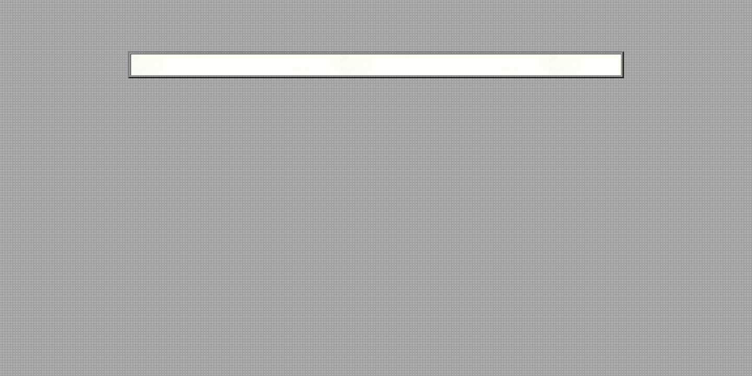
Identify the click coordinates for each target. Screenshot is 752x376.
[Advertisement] (376, 27)
